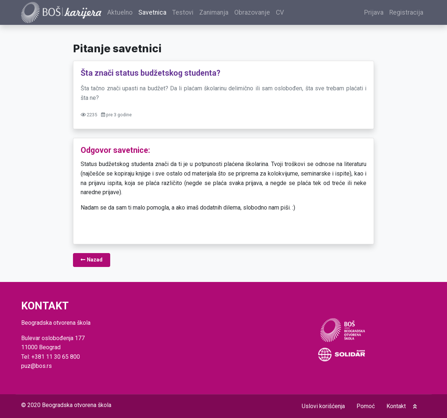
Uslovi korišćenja (323, 406)
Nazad (92, 260)
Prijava (374, 12)
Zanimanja (213, 12)
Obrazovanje (252, 12)
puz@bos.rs (36, 365)
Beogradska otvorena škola (76, 405)
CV (280, 12)
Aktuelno (119, 12)
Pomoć (366, 406)
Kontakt (396, 406)
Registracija (406, 12)
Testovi (182, 12)
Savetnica (152, 12)
